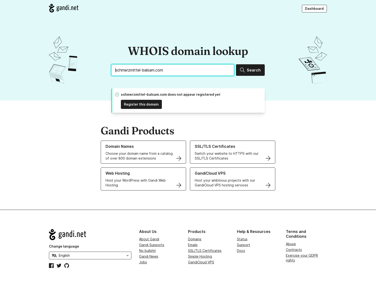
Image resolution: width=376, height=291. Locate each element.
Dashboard (314, 8)
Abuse (291, 244)
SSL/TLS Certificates (205, 251)
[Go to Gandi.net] (63, 8)
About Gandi (149, 239)
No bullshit (147, 251)
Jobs (143, 262)
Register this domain (141, 104)
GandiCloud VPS (201, 262)
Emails (193, 245)
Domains (194, 239)
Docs (241, 251)
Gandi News (148, 256)
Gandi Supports (151, 245)
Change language (64, 246)
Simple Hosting (200, 256)
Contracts (294, 250)
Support (243, 245)
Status (242, 239)
